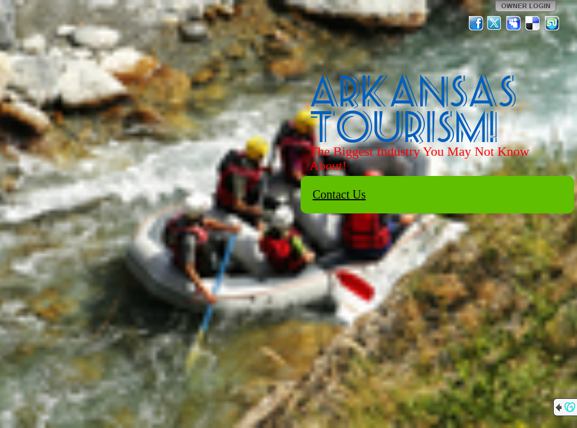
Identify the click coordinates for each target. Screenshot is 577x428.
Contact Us (339, 194)
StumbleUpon (552, 23)
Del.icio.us (533, 23)
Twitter (495, 23)
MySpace (514, 23)
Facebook (476, 23)
